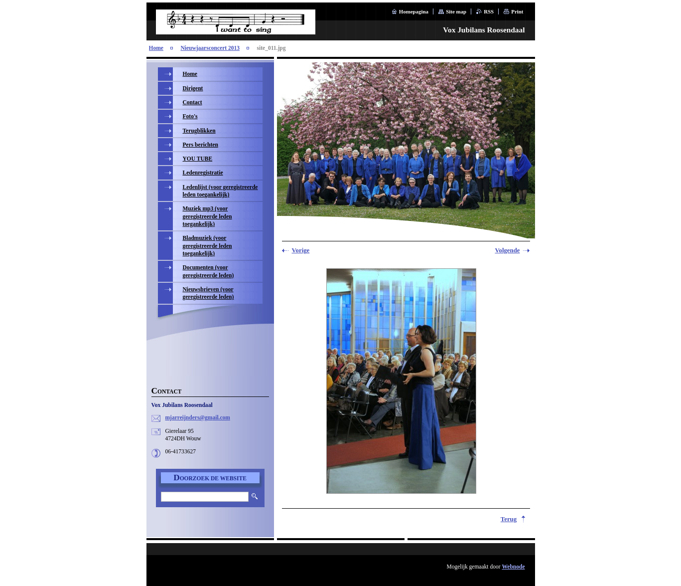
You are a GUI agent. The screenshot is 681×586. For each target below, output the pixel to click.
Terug (509, 519)
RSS (489, 11)
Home (156, 48)
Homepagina (413, 11)
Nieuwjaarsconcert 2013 (210, 48)
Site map (456, 11)
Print (517, 11)
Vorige (301, 250)
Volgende (507, 250)
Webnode (513, 567)
